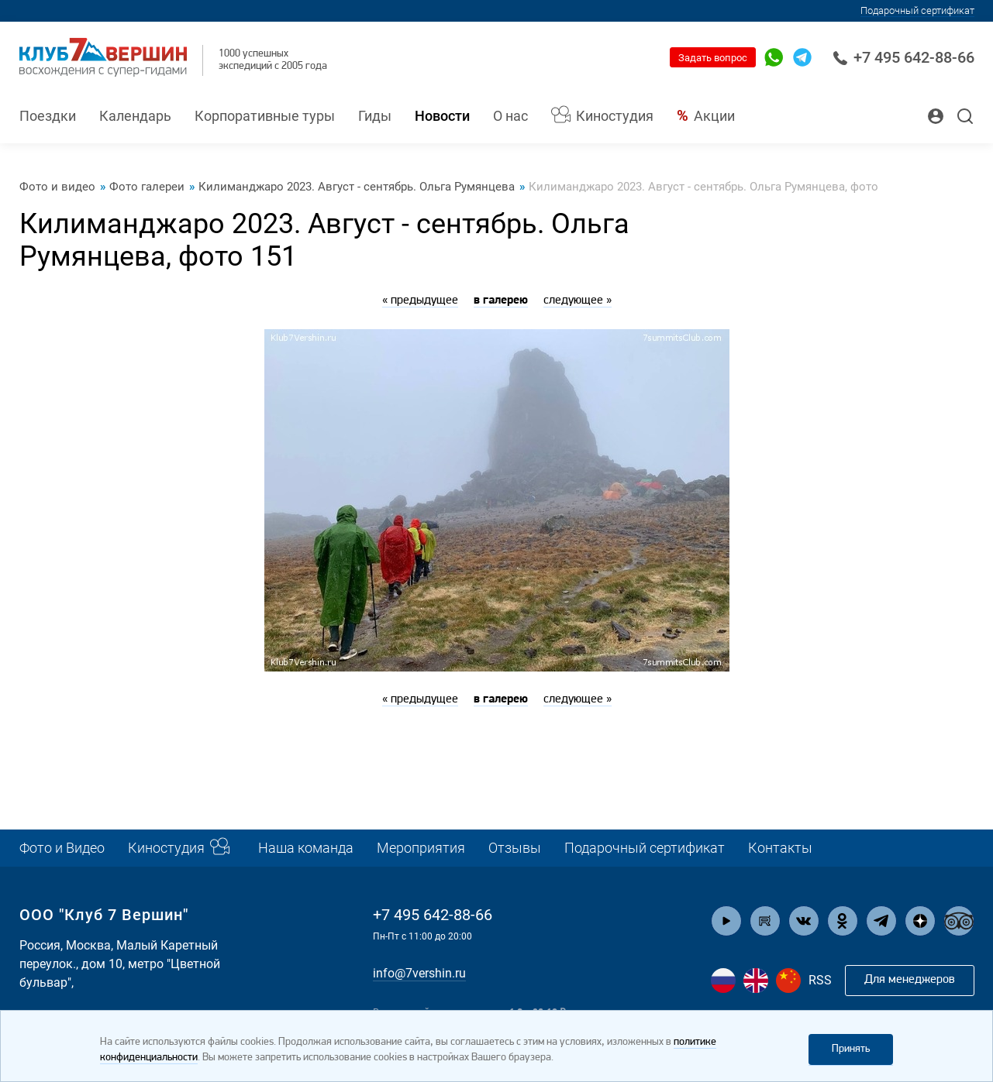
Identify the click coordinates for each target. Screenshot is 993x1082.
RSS (820, 980)
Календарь (135, 116)
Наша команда (305, 848)
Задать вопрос (712, 58)
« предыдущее (420, 300)
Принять (851, 1049)
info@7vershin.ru (419, 973)
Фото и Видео (62, 848)
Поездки (47, 116)
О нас (510, 116)
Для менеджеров (909, 980)
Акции (714, 116)
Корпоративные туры (265, 116)
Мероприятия (421, 848)
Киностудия (614, 116)
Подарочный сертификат (917, 10)
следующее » (577, 300)
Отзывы (514, 848)
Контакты (780, 848)
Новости (442, 116)
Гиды (374, 116)
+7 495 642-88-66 (903, 57)
